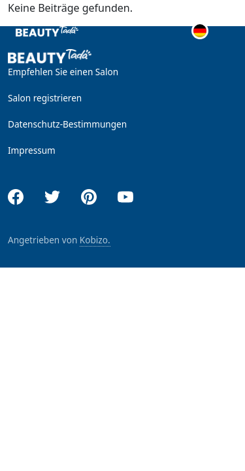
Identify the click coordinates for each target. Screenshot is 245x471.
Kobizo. (95, 240)
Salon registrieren (45, 98)
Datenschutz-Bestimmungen (67, 124)
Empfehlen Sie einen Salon (63, 71)
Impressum (32, 150)
